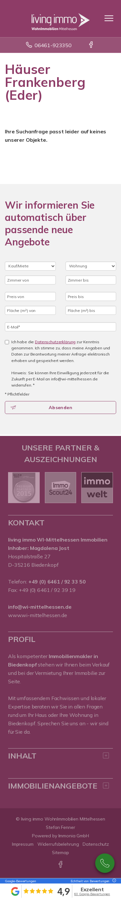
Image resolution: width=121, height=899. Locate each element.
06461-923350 (53, 45)
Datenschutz (96, 844)
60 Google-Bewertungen (92, 894)
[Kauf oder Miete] (30, 266)
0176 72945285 (105, 863)
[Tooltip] (113, 881)
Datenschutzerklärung (55, 341)
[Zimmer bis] (91, 279)
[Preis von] (30, 296)
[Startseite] (61, 18)
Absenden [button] (60, 407)
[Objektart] (91, 266)
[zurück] (15, 487)
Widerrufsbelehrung (58, 844)
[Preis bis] (91, 296)
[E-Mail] (60, 326)
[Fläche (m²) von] (30, 310)
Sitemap (60, 852)
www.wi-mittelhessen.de (37, 615)
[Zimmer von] (30, 279)
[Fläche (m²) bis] (91, 310)
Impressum (23, 844)
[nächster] (105, 487)
